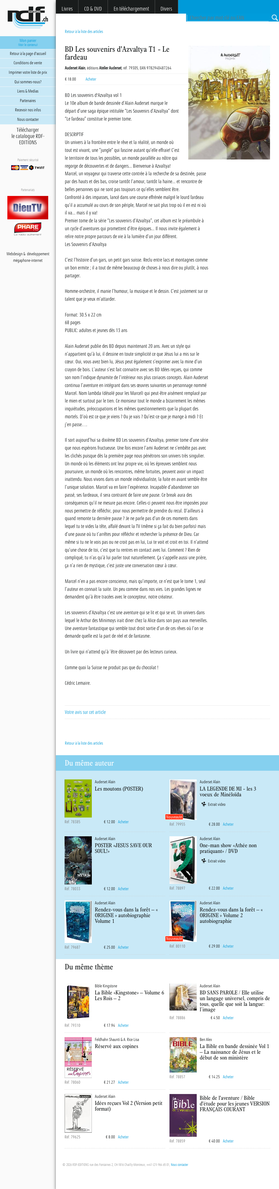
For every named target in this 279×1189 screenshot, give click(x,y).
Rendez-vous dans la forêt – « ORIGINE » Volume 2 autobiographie (231, 915)
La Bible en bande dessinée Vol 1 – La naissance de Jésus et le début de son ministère (234, 1052)
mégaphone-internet (28, 260)
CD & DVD (93, 9)
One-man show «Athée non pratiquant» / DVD (228, 848)
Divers (166, 9)
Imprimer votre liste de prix (28, 72)
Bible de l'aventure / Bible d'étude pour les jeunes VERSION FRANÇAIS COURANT (235, 1103)
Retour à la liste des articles (84, 31)
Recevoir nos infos (28, 109)
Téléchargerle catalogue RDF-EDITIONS (27, 136)
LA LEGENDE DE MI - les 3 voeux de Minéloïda (228, 791)
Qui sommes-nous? (27, 81)
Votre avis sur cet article (85, 712)
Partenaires (28, 100)
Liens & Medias (27, 91)
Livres (67, 9)
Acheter (91, 79)
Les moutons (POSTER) (119, 788)
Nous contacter (179, 1165)
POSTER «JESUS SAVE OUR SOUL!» (123, 848)
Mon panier (28, 42)
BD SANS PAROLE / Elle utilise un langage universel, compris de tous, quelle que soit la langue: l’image (235, 1000)
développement (38, 253)
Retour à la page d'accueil (28, 53)
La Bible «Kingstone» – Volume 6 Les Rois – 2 (129, 995)
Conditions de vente (28, 62)
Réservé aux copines (116, 1046)
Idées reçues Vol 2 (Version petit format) (128, 1106)
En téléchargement (131, 9)
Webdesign (15, 253)
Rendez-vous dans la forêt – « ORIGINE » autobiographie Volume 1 (126, 915)
